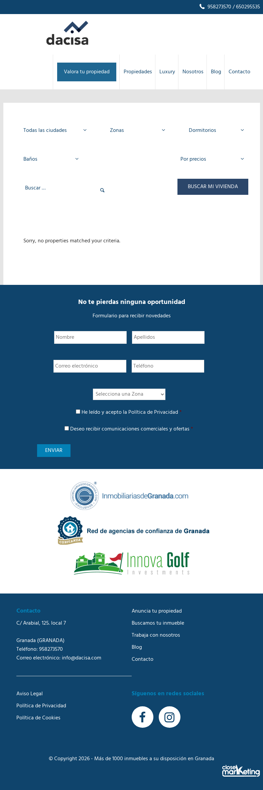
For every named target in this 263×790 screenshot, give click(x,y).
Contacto (142, 659)
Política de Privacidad (153, 412)
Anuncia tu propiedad (157, 611)
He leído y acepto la (132, 412)
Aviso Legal (29, 694)
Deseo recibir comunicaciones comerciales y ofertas (131, 429)
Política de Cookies (38, 718)
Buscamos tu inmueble (158, 623)
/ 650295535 (245, 7)
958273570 (215, 7)
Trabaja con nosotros (156, 635)
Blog (137, 647)
